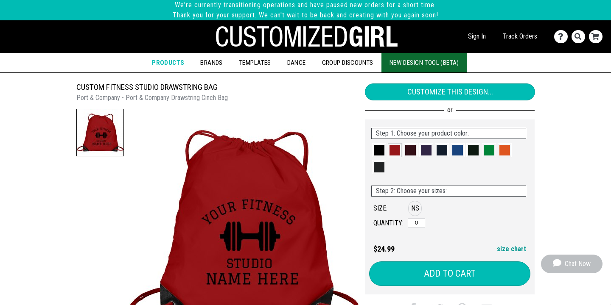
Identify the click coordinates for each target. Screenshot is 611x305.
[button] (100, 132)
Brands (211, 63)
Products (168, 63)
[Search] (580, 36)
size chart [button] (511, 249)
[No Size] (416, 222)
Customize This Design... (450, 92)
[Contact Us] (563, 36)
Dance (296, 63)
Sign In (477, 36)
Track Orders (520, 36)
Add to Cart (450, 273)
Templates (255, 63)
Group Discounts (347, 63)
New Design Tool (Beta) (424, 63)
